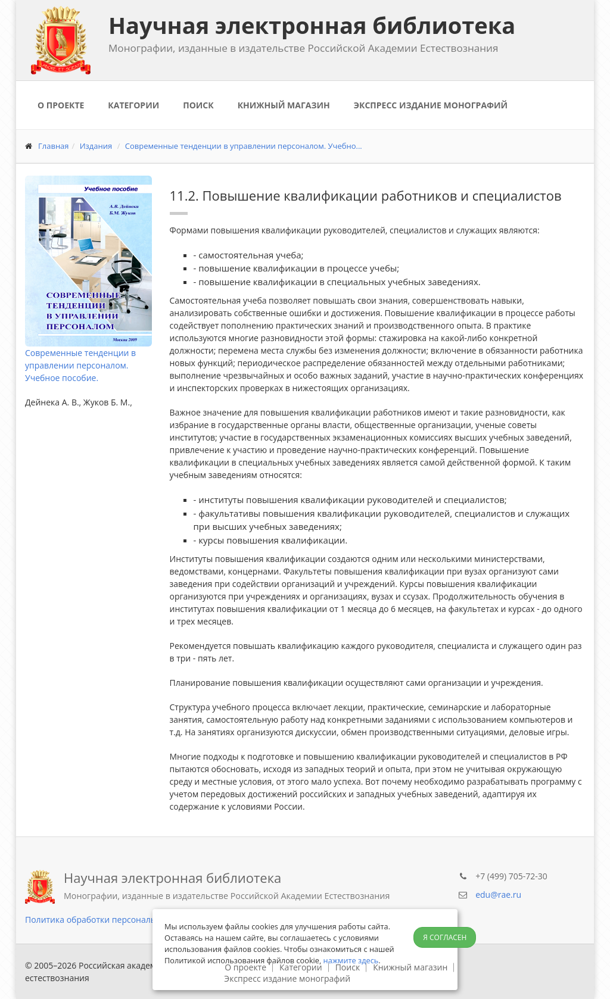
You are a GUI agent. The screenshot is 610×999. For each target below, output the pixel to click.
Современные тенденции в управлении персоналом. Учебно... (243, 146)
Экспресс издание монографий (431, 105)
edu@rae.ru (498, 894)
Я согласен (444, 937)
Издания (96, 146)
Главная (53, 146)
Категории (133, 105)
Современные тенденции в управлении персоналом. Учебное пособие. (80, 365)
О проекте (61, 105)
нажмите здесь (351, 960)
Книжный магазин (284, 105)
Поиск (198, 105)
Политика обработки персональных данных (114, 919)
